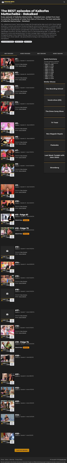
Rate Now (12, 67)
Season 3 (17, 264)
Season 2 (17, 152)
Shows (2, 459)
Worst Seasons (58, 53)
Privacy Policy (18, 459)
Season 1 (17, 60)
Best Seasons (41, 53)
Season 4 (17, 216)
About (6, 459)
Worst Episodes (25, 53)
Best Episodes (9, 53)
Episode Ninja (62, 459)
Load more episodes (22, 450)
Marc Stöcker (23, 64)
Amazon (26, 220)
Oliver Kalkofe (22, 66)
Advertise (11, 459)
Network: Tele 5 (19, 41)
